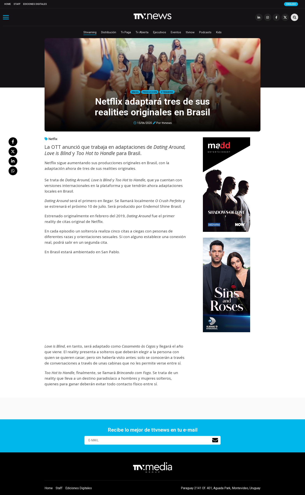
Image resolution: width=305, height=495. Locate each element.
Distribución (108, 32)
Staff (17, 4)
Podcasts (205, 32)
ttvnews (167, 123)
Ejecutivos (159, 32)
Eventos (176, 32)
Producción (150, 92)
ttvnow (190, 32)
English (291, 4)
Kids (219, 32)
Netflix (52, 139)
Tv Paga (126, 32)
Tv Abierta (142, 32)
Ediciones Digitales (35, 4)
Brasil (135, 92)
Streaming (89, 32)
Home (7, 4)
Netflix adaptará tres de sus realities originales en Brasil (152, 106)
